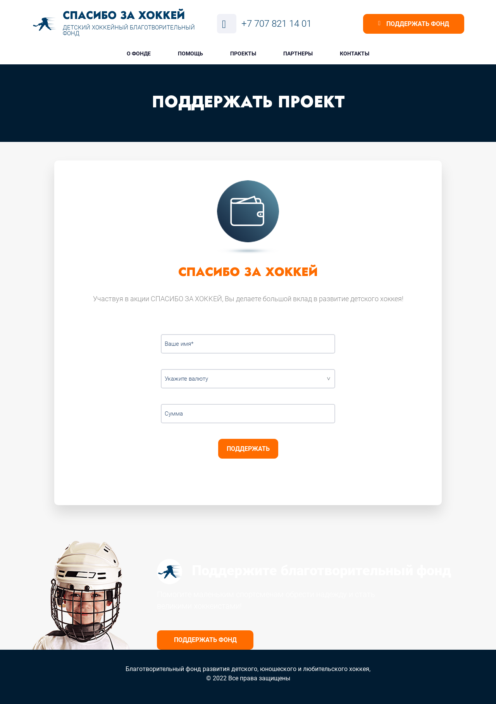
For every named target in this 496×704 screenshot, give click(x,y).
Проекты (243, 53)
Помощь (190, 53)
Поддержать (248, 448)
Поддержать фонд (205, 640)
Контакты (354, 53)
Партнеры (298, 53)
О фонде (139, 53)
